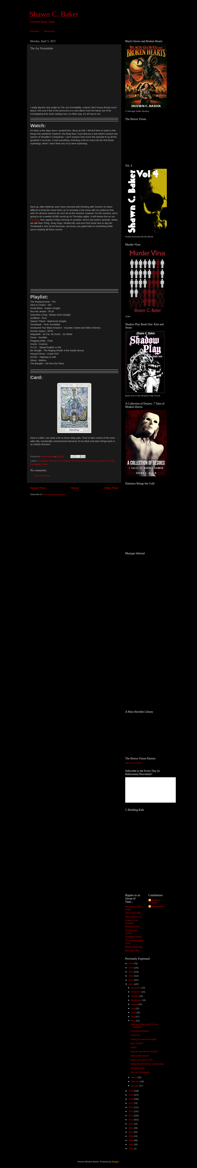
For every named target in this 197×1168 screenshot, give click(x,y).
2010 (131, 1132)
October (135, 996)
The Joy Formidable (140, 1072)
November (136, 992)
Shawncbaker (158, 906)
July (133, 1008)
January (135, 1085)
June (133, 1012)
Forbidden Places (133, 937)
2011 (131, 1128)
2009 (131, 1136)
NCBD (134, 1047)
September (136, 1000)
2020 (131, 1091)
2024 (131, 972)
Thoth (45, 464)
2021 (131, 984)
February (135, 1081)
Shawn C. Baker (54, 14)
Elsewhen (34, 31)
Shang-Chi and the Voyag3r (144, 1039)
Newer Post (38, 488)
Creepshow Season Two (49, 461)
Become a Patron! (133, 763)
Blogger (115, 1161)
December (136, 988)
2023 (131, 976)
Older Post (111, 488)
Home (75, 488)
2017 (131, 1103)
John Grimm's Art (133, 916)
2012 (131, 1124)
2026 (131, 963)
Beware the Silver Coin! (142, 1060)
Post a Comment (42, 475)
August (134, 1004)
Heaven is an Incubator (131, 921)
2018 (131, 1099)
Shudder (102, 461)
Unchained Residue (140, 1031)
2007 (131, 1144)
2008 (131, 1140)
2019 (131, 1095)
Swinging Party (138, 1068)
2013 (131, 1119)
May (133, 1016)
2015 (131, 1111)
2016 (131, 1107)
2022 (131, 980)
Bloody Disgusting (133, 947)
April (133, 1020)
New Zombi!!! (137, 1043)
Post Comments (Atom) (54, 494)
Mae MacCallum (133, 950)
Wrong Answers (132, 926)
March (134, 1077)
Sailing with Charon (140, 1056)
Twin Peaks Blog (133, 913)
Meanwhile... (50, 31)
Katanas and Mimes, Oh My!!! (145, 1051)
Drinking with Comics (72, 461)
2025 (131, 968)
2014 (131, 1115)
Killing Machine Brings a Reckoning (147, 1064)
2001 (131, 1148)
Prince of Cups (90, 461)
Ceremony (135, 1035)
